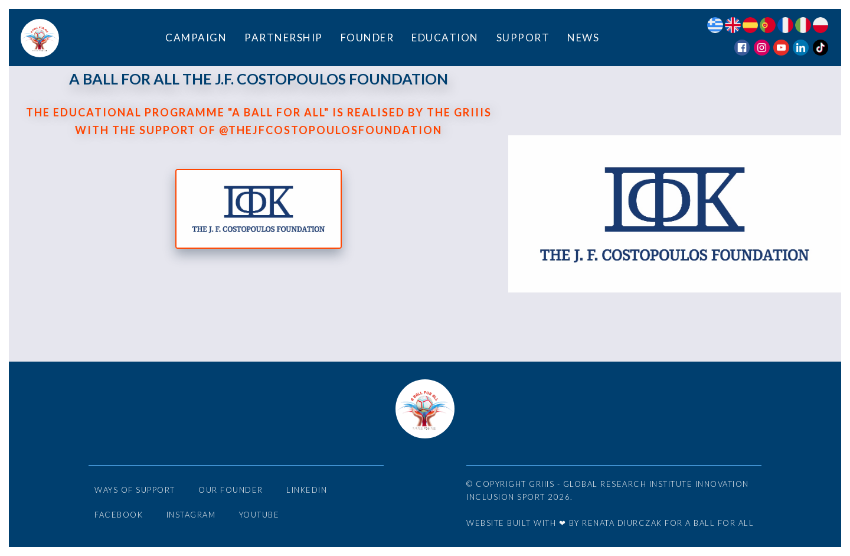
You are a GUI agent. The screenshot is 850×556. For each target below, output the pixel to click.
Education (445, 37)
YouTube (259, 514)
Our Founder (230, 490)
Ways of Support (134, 490)
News (583, 37)
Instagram (191, 514)
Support (523, 37)
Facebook (118, 514)
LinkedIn (306, 490)
